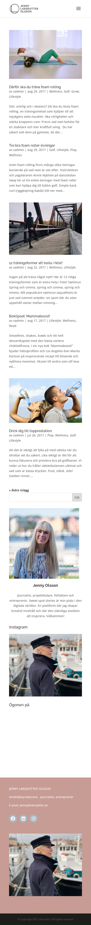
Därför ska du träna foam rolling (35, 87)
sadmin (18, 91)
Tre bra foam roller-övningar (32, 145)
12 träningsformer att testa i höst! (36, 263)
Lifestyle (15, 96)
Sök (77, 497)
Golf (67, 91)
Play (73, 150)
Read (12, 326)
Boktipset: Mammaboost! (29, 316)
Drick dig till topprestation (30, 431)
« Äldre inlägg (19, 490)
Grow (75, 91)
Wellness (55, 91)
